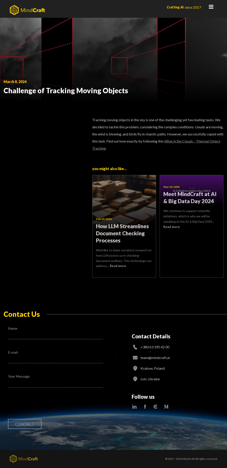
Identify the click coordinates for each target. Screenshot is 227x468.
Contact (24, 424)
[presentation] (41, 406)
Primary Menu (211, 6)
